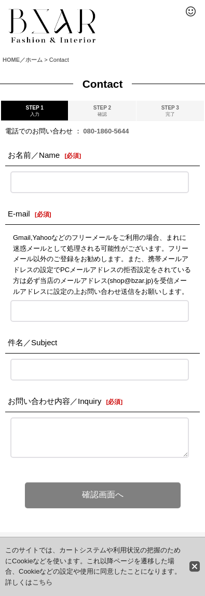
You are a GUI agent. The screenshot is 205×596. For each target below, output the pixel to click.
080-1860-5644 (106, 131)
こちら (42, 582)
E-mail (19, 213)
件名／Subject (32, 342)
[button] (190, 11)
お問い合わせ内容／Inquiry (54, 401)
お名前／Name (34, 155)
